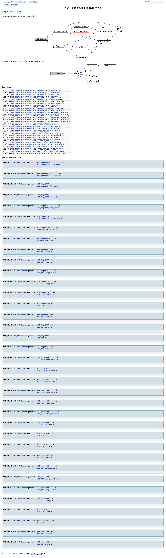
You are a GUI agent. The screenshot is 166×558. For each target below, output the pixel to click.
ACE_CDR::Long (53, 96)
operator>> (28, 123)
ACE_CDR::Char (53, 91)
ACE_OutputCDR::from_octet (57, 118)
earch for (147, 1)
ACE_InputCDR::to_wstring (55, 154)
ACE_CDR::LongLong (55, 100)
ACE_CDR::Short (53, 93)
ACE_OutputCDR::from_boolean (58, 112)
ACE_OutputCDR (38, 91)
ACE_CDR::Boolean (17, 91)
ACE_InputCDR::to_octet (54, 150)
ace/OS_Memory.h (15, 13)
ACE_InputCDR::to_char (54, 147)
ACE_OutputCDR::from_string (57, 120)
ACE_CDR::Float (53, 105)
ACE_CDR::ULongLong (55, 102)
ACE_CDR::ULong (53, 98)
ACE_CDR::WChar (57, 111)
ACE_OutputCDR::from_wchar (57, 116)
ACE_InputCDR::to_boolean (55, 145)
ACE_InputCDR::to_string (54, 152)
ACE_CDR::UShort (54, 95)
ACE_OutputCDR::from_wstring (58, 121)
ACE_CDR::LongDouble (55, 103)
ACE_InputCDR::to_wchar (54, 148)
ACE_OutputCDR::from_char (57, 114)
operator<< (28, 91)
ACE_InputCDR (38, 123)
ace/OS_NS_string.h (16, 11)
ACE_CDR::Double (54, 107)
